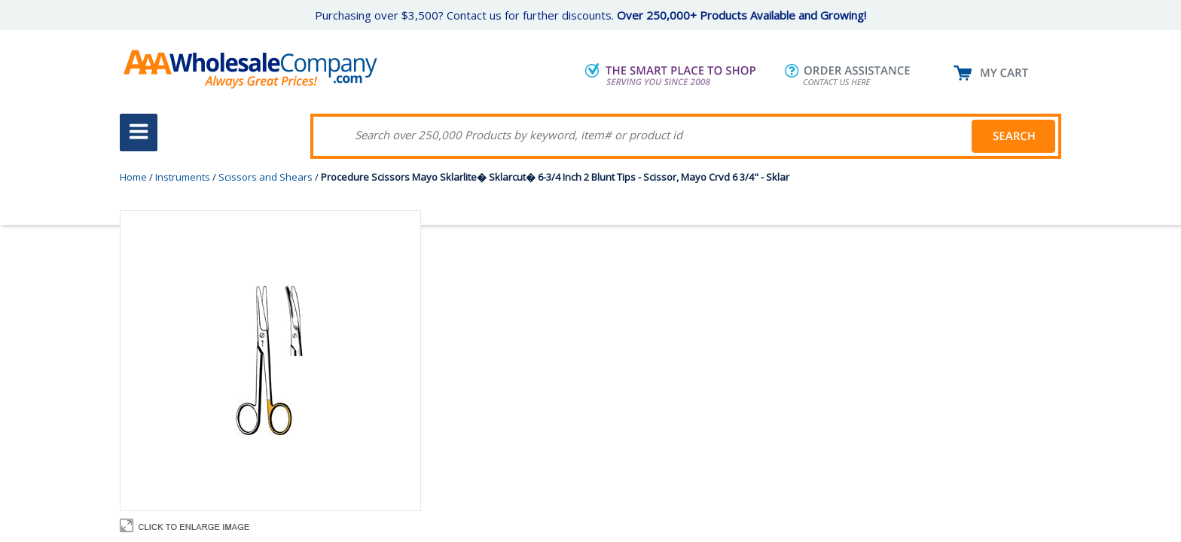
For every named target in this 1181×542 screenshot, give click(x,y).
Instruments (182, 177)
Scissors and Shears (265, 177)
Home (133, 177)
